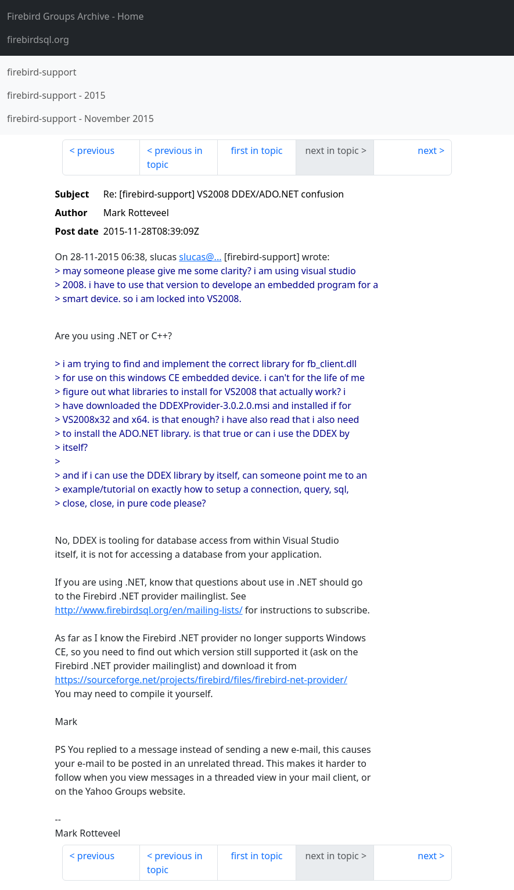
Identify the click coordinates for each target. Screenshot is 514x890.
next (427, 150)
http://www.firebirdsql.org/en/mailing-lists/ (149, 610)
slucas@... (200, 256)
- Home (75, 16)
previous (95, 150)
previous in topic (175, 157)
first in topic (256, 150)
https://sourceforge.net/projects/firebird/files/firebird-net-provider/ (201, 679)
